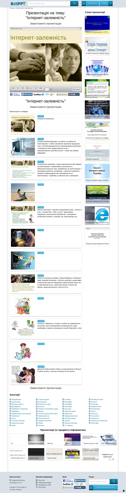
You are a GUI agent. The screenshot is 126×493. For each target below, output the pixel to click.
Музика (40, 411)
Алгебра (68, 399)
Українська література (99, 421)
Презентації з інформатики (24, 8)
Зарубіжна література (20, 409)
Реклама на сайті (44, 485)
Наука (93, 411)
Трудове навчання (44, 421)
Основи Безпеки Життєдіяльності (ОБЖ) (49, 414)
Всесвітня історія (44, 404)
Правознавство (43, 416)
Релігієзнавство (43, 418)
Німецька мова (70, 411)
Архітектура (16, 402)
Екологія (41, 406)
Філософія (95, 423)
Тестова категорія (18, 421)
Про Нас (41, 480)
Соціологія (95, 418)
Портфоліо (16, 416)
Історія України (43, 399)
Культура (68, 409)
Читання (41, 425)
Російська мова (70, 418)
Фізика (40, 423)
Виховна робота (17, 404)
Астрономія (42, 402)
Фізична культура (71, 423)
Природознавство (71, 416)
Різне (14, 418)
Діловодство (16, 406)
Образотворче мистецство (21, 414)
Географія (68, 404)
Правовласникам (44, 483)
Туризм (67, 421)
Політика (94, 414)
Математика (95, 409)
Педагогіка (68, 414)
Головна (12, 8)
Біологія (94, 402)
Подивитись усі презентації (107, 457)
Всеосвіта (42, 487)
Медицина (15, 411)
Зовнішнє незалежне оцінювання (49, 409)
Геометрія (94, 404)
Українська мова (18, 423)
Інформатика (16, 399)
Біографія (68, 402)
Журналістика (96, 406)
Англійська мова (97, 399)
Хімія (13, 425)
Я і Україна (69, 425)
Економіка (68, 406)
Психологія (95, 416)
